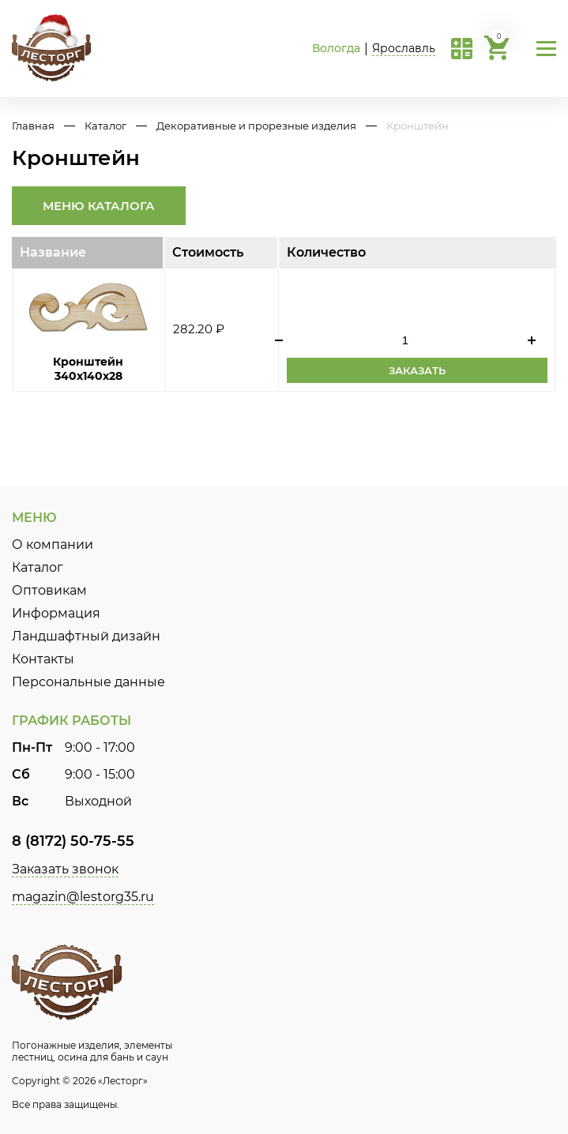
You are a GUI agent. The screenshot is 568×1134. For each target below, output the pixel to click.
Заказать (417, 370)
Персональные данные (88, 681)
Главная (33, 125)
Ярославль (403, 48)
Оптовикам (49, 590)
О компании (52, 544)
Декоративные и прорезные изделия (256, 125)
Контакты (43, 659)
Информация (56, 613)
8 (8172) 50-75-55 (73, 841)
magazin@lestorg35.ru (83, 896)
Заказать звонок (65, 869)
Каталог (105, 125)
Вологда (336, 48)
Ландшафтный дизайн (86, 636)
